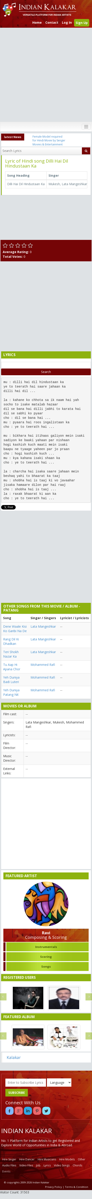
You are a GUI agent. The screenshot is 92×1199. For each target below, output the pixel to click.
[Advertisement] (45, 74)
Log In (67, 22)
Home (37, 22)
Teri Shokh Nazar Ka (11, 654)
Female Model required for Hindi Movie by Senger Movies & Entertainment (49, 140)
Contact (51, 22)
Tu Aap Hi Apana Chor (11, 666)
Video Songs (62, 1165)
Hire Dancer (27, 1159)
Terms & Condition (76, 1187)
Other (81, 1159)
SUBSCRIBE (16, 1092)
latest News (12, 137)
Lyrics (47, 1165)
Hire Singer (9, 1159)
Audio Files (9, 1165)
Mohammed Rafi (43, 664)
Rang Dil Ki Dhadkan (11, 641)
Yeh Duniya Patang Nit (11, 692)
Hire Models (67, 1159)
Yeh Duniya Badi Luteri (11, 679)
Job (38, 1165)
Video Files (26, 1165)
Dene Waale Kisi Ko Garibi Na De (15, 628)
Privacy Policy (53, 1187)
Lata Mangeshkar (43, 626)
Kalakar (14, 1057)
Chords (77, 1165)
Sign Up (82, 23)
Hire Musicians (47, 1159)
